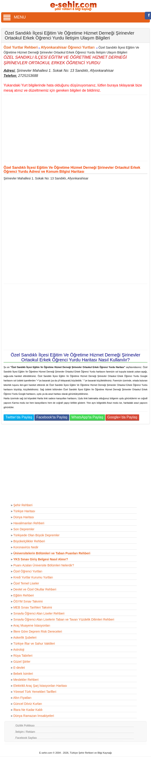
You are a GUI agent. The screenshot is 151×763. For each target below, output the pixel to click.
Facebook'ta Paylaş (51, 417)
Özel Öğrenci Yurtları (27, 571)
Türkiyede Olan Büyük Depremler (36, 535)
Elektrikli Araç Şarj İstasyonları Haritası (40, 685)
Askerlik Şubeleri (24, 637)
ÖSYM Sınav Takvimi (28, 601)
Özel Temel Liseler (26, 583)
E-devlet (19, 667)
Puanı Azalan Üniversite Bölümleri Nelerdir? (43, 565)
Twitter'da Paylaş (18, 417)
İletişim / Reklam (25, 731)
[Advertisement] (74, 128)
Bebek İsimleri (23, 673)
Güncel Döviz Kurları (27, 703)
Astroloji (18, 649)
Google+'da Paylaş (122, 417)
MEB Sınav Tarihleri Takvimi (32, 607)
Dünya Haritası (23, 517)
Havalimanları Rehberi (28, 523)
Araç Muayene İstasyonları (31, 625)
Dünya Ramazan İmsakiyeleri (33, 716)
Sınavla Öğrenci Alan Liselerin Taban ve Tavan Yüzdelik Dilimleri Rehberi (63, 619)
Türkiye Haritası (24, 511)
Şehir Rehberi (23, 505)
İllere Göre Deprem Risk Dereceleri (37, 631)
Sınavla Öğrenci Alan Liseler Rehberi (39, 613)
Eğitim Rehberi (23, 595)
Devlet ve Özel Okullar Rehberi (34, 589)
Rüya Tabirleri (22, 655)
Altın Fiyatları (22, 697)
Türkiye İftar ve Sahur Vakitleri (34, 643)
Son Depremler (23, 529)
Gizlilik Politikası (25, 725)
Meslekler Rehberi (26, 679)
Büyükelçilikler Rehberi (29, 541)
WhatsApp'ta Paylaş (87, 417)
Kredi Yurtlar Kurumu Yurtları (33, 577)
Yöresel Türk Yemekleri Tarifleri (34, 691)
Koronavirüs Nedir (25, 547)
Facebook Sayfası (26, 737)
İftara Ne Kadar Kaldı (28, 710)
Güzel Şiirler (21, 661)
